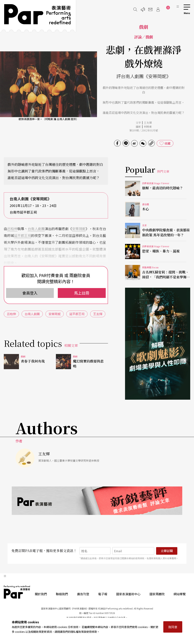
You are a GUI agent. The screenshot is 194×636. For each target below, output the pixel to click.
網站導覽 (180, 594)
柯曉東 (148, 126)
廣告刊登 (83, 594)
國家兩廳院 (157, 594)
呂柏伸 (12, 228)
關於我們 (41, 594)
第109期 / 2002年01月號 (143, 130)
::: (178, 6)
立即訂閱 (167, 551)
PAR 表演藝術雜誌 (17, 592)
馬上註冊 (81, 293)
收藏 (167, 143)
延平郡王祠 (22, 235)
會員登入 (30, 293)
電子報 (102, 594)
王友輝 (148, 123)
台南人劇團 (36, 228)
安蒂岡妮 (79, 228)
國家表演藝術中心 (128, 594)
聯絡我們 (62, 594)
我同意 (172, 627)
